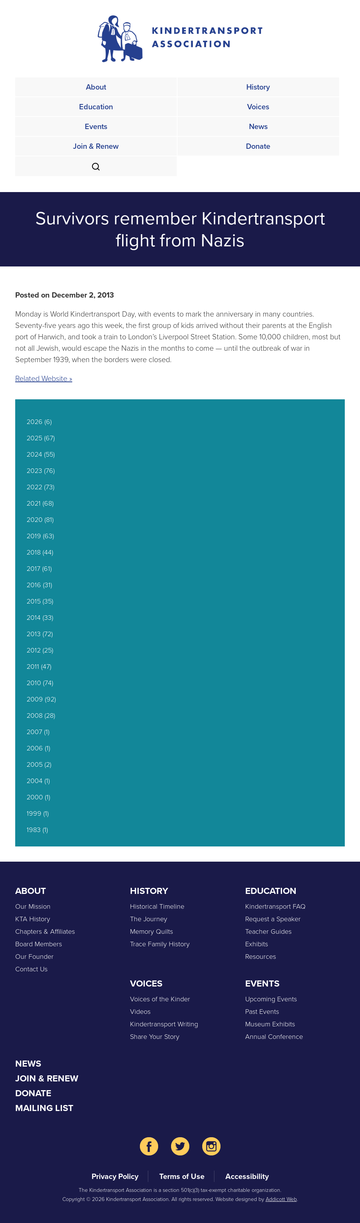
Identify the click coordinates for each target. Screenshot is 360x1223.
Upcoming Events (271, 999)
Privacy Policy (115, 1176)
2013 (34, 634)
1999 (34, 813)
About (96, 87)
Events (96, 126)
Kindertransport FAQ (275, 906)
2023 (34, 471)
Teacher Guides (268, 931)
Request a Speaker (273, 919)
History (258, 87)
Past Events (262, 1012)
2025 (34, 438)
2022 (34, 487)
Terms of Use (182, 1176)
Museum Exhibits (270, 1024)
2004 (35, 781)
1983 (34, 830)
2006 (35, 748)
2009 (35, 699)
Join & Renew (96, 146)
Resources (260, 956)
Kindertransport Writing (164, 1024)
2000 (35, 797)
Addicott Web (281, 1199)
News (258, 126)
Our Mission (33, 906)
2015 (34, 601)
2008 (35, 715)
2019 (34, 536)
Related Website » (43, 378)
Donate (258, 146)
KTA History (32, 919)
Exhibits (256, 944)
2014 (34, 618)
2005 (35, 764)
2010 (34, 683)
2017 (33, 569)
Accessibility (247, 1176)
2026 (35, 422)
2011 (33, 666)
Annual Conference (274, 1037)
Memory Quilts (151, 931)
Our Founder (34, 956)
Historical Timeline (157, 906)
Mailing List (44, 1108)
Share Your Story (154, 1037)
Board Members (38, 944)
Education (96, 106)
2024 (34, 454)
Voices (258, 106)
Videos (140, 1012)
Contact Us (31, 969)
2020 (35, 520)
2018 (34, 552)
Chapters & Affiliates (45, 931)
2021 (34, 503)
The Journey (148, 919)
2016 (34, 585)
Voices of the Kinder (160, 999)
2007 (34, 732)
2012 (34, 650)
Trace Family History (160, 944)
